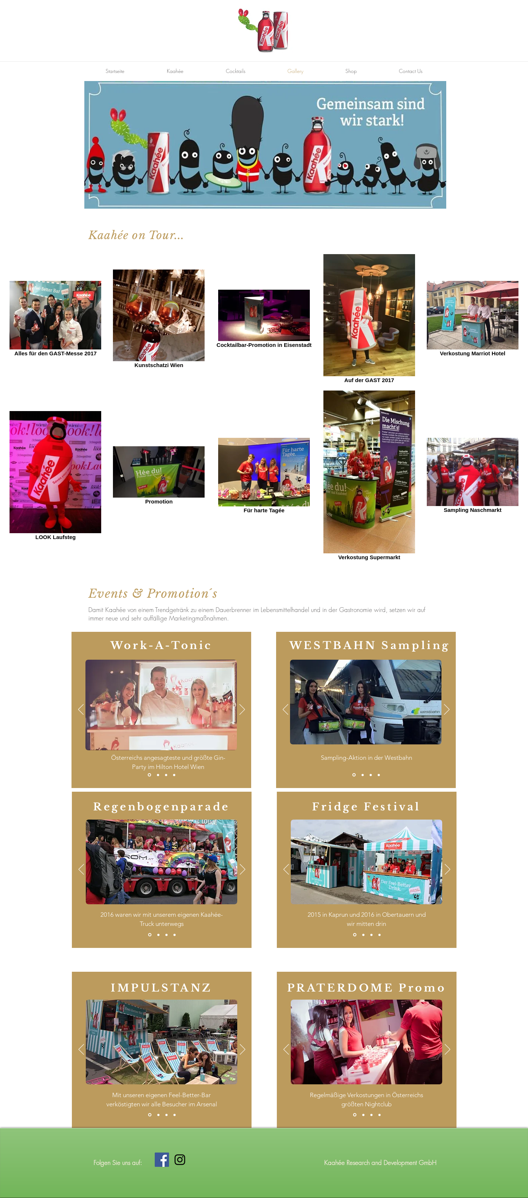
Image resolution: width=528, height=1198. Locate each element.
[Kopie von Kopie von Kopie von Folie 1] (174, 775)
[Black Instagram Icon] (180, 1160)
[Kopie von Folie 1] (158, 775)
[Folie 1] (149, 775)
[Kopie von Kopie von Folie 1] (166, 775)
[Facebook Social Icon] (162, 1160)
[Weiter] (242, 710)
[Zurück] (81, 710)
